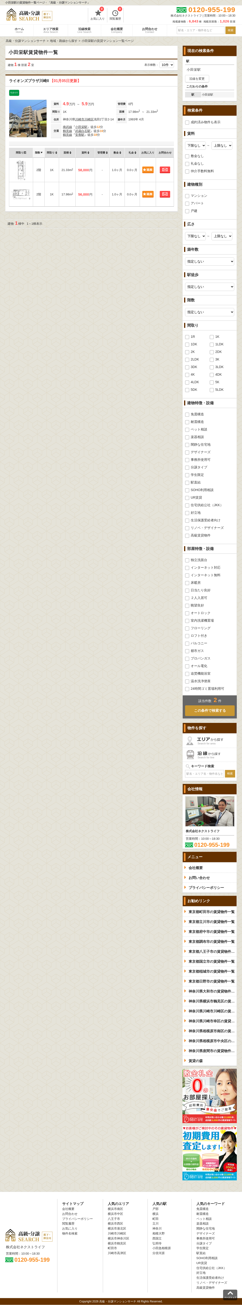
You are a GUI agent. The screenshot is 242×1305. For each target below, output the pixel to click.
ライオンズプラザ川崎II (45, 81)
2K (193, 352)
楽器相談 (197, 437)
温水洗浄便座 (201, 681)
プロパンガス (201, 658)
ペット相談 (199, 429)
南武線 (67, 127)
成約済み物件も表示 (205, 122)
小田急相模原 (161, 1248)
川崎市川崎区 (84, 119)
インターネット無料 (205, 575)
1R (193, 336)
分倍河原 (158, 1253)
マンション (199, 196)
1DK (194, 344)
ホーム (19, 30)
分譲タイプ (199, 467)
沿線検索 (84, 30)
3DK (194, 367)
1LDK (219, 344)
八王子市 (114, 1219)
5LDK (219, 389)
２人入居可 (199, 598)
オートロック (201, 613)
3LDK (219, 367)
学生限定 (197, 475)
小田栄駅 (81, 127)
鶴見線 (67, 131)
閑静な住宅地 (201, 444)
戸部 (155, 1209)
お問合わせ (149, 30)
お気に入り (98, 14)
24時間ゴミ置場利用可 (207, 688)
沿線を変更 (197, 78)
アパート (197, 203)
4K (193, 374)
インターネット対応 (205, 567)
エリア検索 (50, 30)
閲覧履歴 (116, 14)
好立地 (196, 512)
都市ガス (197, 651)
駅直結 (196, 482)
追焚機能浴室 (201, 673)
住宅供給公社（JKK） (207, 505)
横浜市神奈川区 (118, 1238)
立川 (155, 1223)
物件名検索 (70, 1233)
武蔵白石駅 (83, 131)
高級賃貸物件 (201, 535)
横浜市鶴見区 (117, 1243)
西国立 (157, 1238)
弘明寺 (157, 1243)
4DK (218, 374)
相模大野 (158, 1233)
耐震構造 (197, 422)
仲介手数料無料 (202, 171)
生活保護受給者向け (205, 520)
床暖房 (196, 582)
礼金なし (197, 163)
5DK (194, 389)
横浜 (155, 1214)
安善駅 (79, 134)
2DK (218, 352)
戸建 (194, 211)
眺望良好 (197, 605)
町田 (155, 1219)
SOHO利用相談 (202, 490)
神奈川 (157, 1228)
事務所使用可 (201, 459)
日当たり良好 (201, 590)
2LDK (195, 359)
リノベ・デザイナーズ (207, 528)
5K (217, 382)
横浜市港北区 (117, 1228)
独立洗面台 (199, 560)
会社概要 (117, 30)
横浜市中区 (115, 1214)
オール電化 (199, 666)
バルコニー (199, 643)
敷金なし (197, 156)
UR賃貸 (196, 497)
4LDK (195, 382)
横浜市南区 (115, 1209)
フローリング (201, 628)
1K (217, 336)
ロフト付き (199, 635)
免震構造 (197, 414)
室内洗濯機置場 (202, 620)
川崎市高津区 (117, 1253)
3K (217, 359)
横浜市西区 (115, 1223)
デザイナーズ (201, 452)
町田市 (112, 1248)
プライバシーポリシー (77, 1219)
